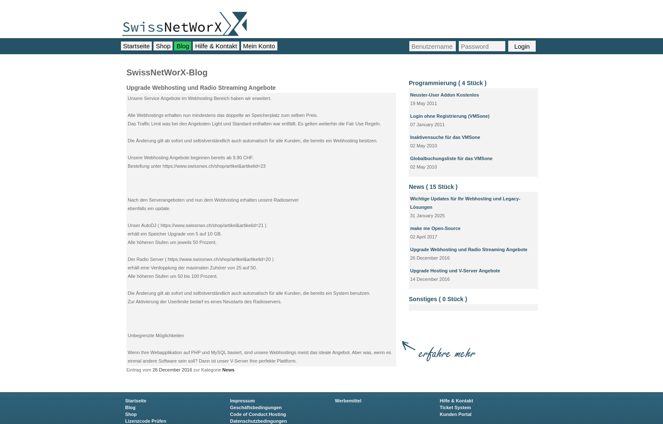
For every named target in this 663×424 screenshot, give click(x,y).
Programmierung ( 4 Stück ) (448, 83)
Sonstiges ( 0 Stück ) (438, 299)
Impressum (242, 400)
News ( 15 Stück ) (433, 186)
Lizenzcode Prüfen (145, 421)
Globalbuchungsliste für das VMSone (451, 158)
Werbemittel (348, 400)
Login (522, 46)
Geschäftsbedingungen (256, 407)
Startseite (136, 46)
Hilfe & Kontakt (216, 46)
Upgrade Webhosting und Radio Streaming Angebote (468, 249)
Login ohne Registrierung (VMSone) (450, 116)
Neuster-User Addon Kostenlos (444, 94)
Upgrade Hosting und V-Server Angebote (455, 270)
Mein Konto (259, 46)
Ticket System (455, 407)
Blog (182, 46)
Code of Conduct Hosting (258, 414)
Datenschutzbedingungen (258, 421)
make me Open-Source (435, 228)
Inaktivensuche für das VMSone (445, 137)
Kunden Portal (455, 414)
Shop (163, 46)
